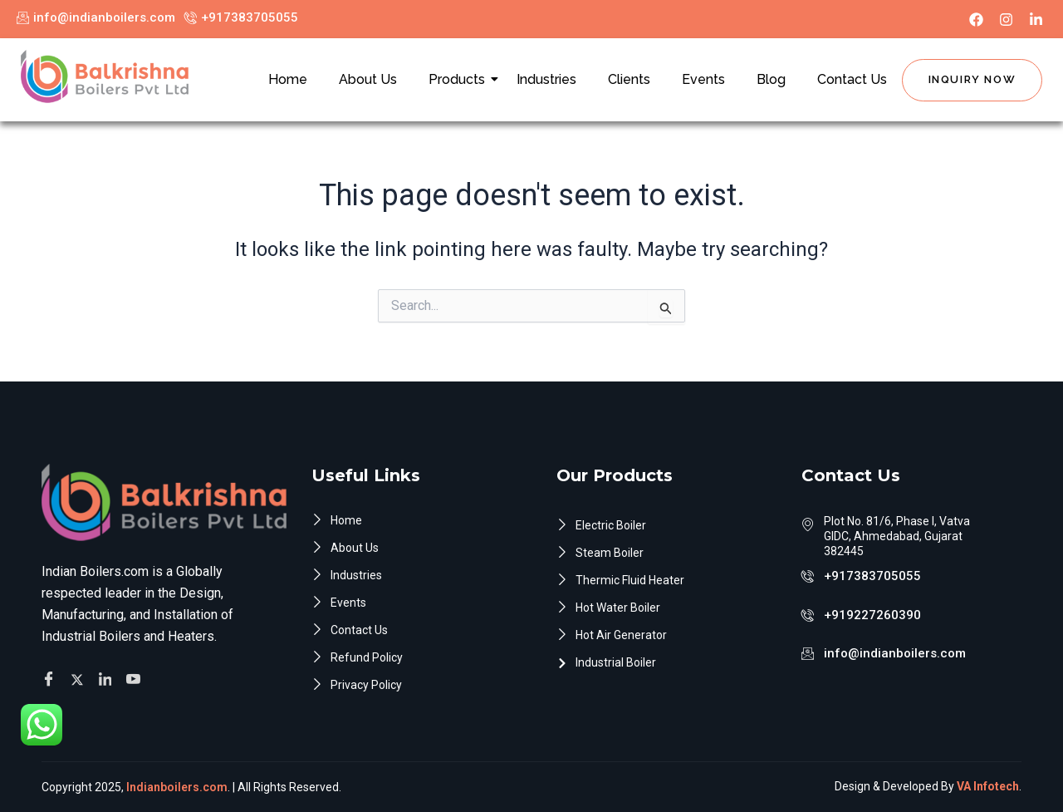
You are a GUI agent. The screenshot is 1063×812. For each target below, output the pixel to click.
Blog (771, 79)
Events (703, 79)
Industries (546, 79)
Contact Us (852, 79)
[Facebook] (51, 674)
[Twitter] (80, 673)
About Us (368, 79)
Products (460, 79)
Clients (629, 79)
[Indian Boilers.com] (105, 76)
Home (287, 79)
